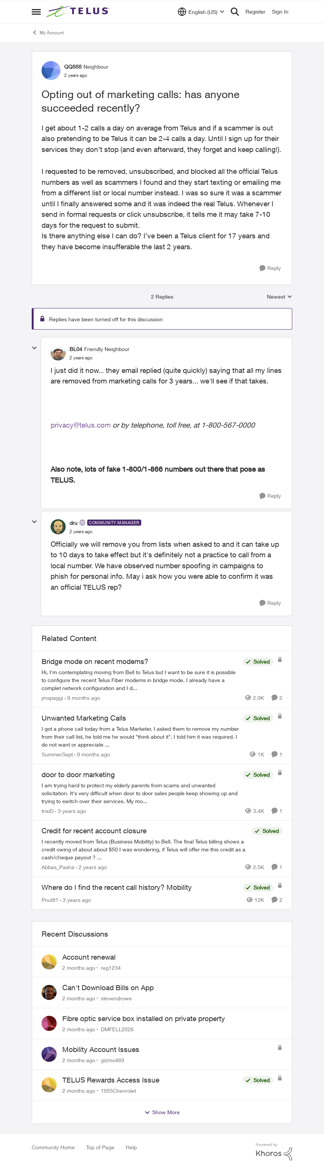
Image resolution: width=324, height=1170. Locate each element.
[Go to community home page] (78, 12)
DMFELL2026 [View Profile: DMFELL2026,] (117, 1029)
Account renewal (89, 957)
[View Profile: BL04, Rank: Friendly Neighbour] (58, 352)
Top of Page (100, 1147)
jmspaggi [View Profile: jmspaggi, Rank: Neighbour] (52, 698)
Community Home (53, 1147)
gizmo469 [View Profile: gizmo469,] (112, 1060)
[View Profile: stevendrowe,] (49, 992)
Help (131, 1147)
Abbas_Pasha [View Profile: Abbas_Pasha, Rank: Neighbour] (58, 867)
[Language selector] (201, 11)
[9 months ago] (82, 698)
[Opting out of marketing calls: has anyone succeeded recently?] (81, 357)
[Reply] (270, 268)
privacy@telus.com (81, 425)
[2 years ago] (91, 867)
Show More (162, 1112)
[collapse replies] (34, 348)
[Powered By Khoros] (274, 1152)
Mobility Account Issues (100, 1049)
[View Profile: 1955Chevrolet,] (49, 1084)
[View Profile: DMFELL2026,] (49, 1023)
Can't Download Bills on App (108, 987)
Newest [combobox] (279, 297)
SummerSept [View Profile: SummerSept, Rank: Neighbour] (57, 754)
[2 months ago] (78, 967)
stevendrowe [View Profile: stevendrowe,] (116, 998)
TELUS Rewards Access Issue (110, 1080)
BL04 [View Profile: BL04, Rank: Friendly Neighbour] (75, 349)
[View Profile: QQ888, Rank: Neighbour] (51, 70)
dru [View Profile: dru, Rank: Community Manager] (73, 523)
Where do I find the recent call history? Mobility (117, 887)
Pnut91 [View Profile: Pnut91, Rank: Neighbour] (50, 900)
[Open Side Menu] (36, 11)
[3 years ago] (70, 810)
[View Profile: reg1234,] (49, 961)
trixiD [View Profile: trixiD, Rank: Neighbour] (48, 810)
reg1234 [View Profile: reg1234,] (111, 967)
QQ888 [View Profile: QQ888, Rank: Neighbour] (73, 66)
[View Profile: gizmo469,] (49, 1054)
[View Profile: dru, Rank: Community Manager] (58, 526)
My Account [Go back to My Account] (48, 32)
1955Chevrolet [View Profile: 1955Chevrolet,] (118, 1090)
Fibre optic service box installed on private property (143, 1018)
